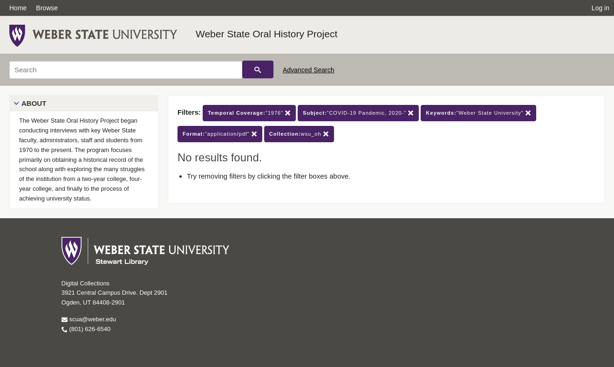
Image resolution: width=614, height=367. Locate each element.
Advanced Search (308, 70)
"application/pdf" (220, 134)
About (33, 103)
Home (18, 8)
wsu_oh (299, 134)
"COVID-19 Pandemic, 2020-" (358, 113)
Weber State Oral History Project (266, 33)
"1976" (249, 113)
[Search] (125, 70)
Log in (600, 8)
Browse (47, 8)
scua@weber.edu (88, 319)
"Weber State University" (478, 113)
